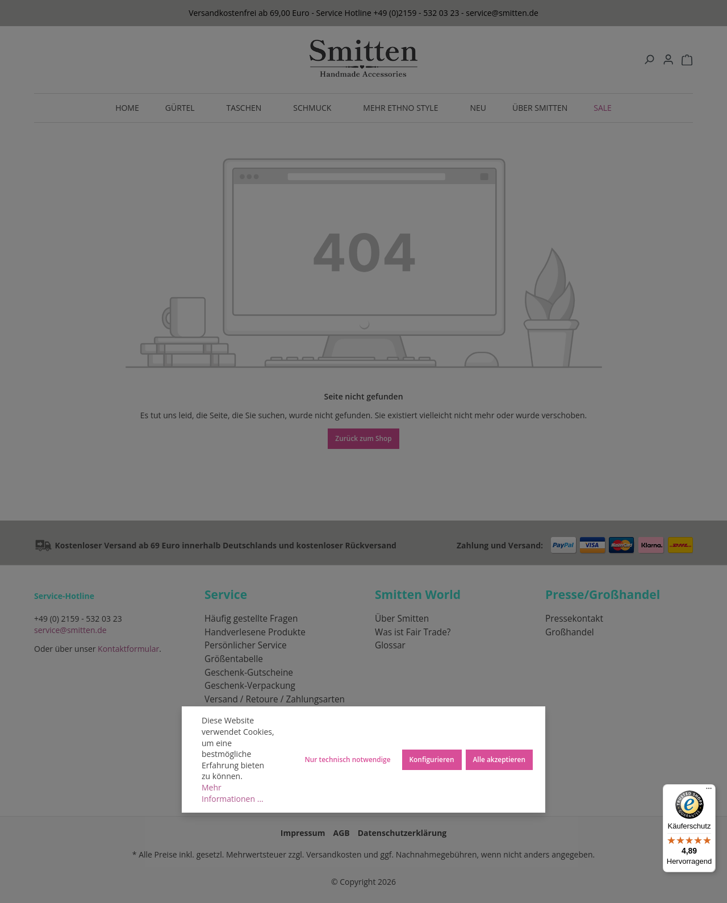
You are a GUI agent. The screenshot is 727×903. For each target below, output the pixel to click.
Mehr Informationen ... (233, 793)
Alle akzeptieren (499, 759)
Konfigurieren (432, 759)
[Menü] (709, 791)
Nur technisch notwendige (347, 759)
